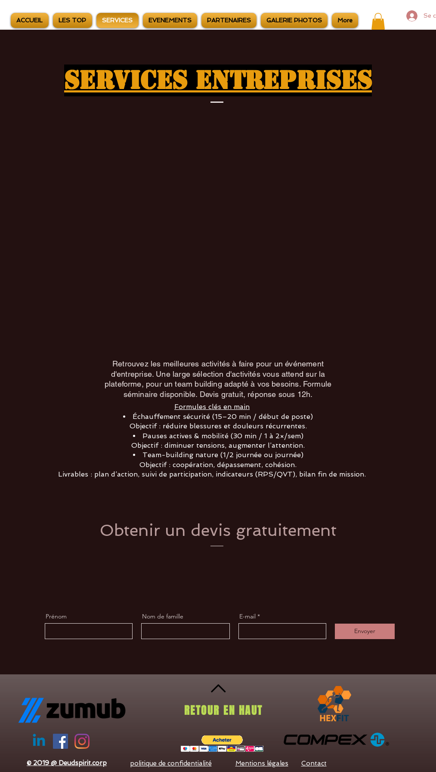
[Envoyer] (365, 631)
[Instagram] (82, 741)
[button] (378, 21)
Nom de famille (162, 616)
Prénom (56, 616)
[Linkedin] (38, 741)
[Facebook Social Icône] (60, 741)
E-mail (247, 616)
